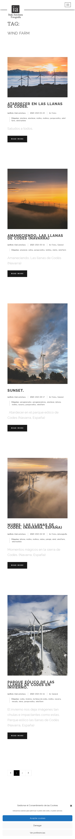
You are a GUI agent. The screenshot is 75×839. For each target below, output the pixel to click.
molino (39, 118)
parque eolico (55, 118)
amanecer (23, 250)
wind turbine (21, 120)
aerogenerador (25, 402)
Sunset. (15, 390)
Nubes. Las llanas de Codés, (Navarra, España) (34, 526)
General (60, 245)
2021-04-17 (40, 397)
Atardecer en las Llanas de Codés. (35, 105)
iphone (58, 402)
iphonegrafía (62, 534)
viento (54, 250)
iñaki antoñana (20, 113)
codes (22, 699)
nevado (15, 701)
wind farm (62, 250)
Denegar (37, 825)
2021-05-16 (40, 245)
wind (54, 539)
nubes (42, 539)
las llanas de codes (40, 699)
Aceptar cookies (37, 818)
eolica (30, 250)
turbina (48, 250)
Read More (17, 139)
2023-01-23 (40, 113)
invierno (29, 699)
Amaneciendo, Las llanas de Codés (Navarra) (35, 236)
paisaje (48, 539)
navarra (21, 404)
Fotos (54, 113)
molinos (46, 118)
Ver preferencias (37, 833)
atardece (23, 118)
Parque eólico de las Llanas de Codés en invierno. (30, 685)
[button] (71, 805)
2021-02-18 (40, 534)
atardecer (31, 118)
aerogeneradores (39, 402)
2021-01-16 (40, 694)
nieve (21, 701)
